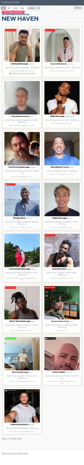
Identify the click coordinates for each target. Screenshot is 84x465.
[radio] (3, 8)
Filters (78, 8)
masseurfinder (10, 3)
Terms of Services (8, 453)
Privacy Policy (22, 453)
